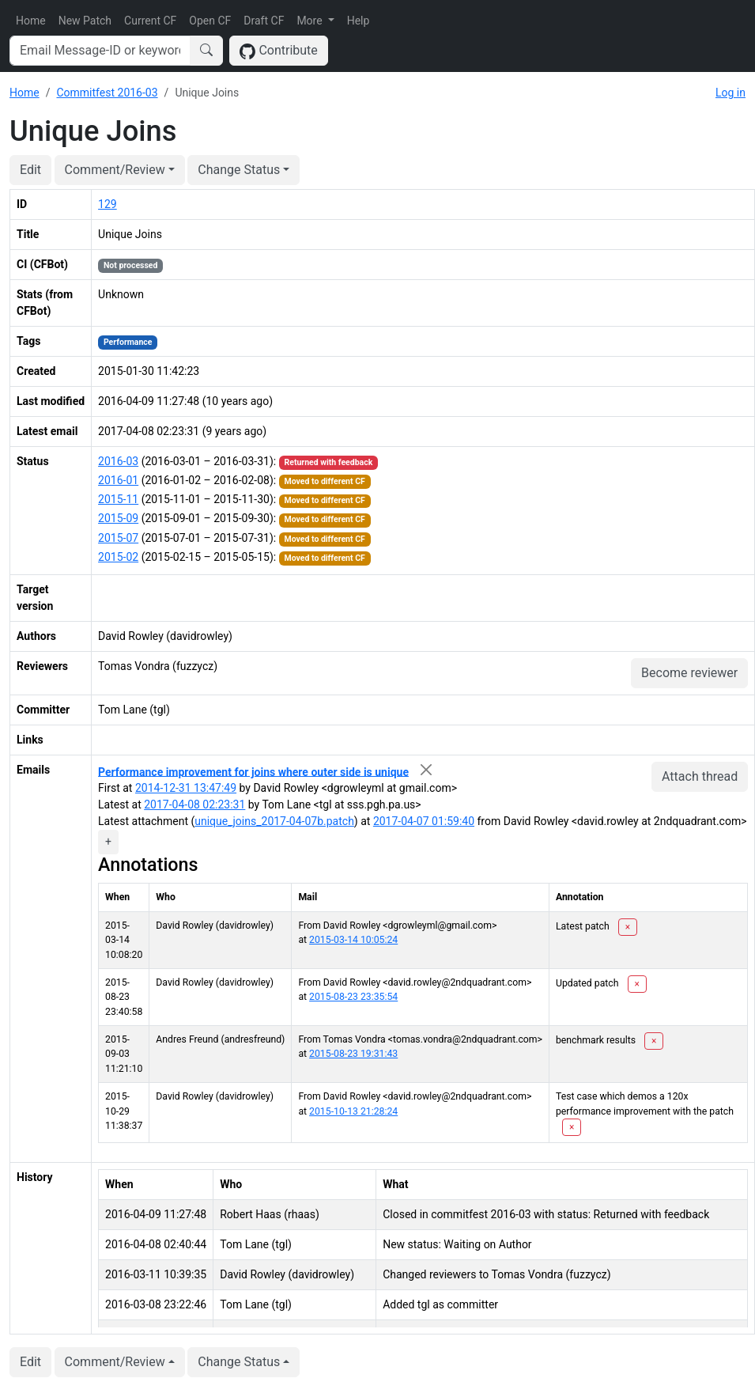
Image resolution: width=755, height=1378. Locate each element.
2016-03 (118, 461)
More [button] (310, 20)
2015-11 (118, 499)
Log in (730, 92)
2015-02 (118, 557)
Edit (30, 169)
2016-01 (118, 480)
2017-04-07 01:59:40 (423, 821)
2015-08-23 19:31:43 (353, 1053)
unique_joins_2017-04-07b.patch (274, 821)
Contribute (279, 51)
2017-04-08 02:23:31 (194, 804)
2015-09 (118, 518)
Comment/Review (115, 169)
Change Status (239, 169)
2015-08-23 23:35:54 (353, 996)
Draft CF (263, 20)
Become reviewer (689, 672)
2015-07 (118, 538)
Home (31, 20)
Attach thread (700, 776)
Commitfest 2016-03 (106, 92)
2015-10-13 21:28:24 (353, 1111)
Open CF (210, 20)
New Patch (85, 20)
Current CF (150, 20)
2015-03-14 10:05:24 (353, 939)
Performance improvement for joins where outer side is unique (253, 771)
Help (358, 20)
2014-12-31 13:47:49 (185, 788)
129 (107, 204)
